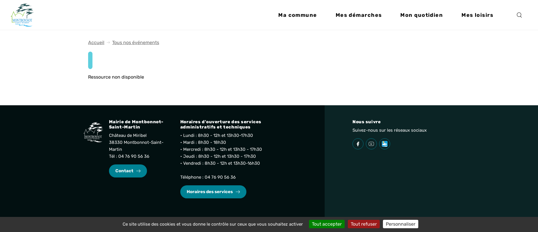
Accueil (96, 42)
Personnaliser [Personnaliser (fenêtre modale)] (400, 224)
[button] (297, 16)
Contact (124, 170)
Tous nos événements (135, 42)
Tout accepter (327, 224)
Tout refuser (364, 224)
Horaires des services (210, 191)
